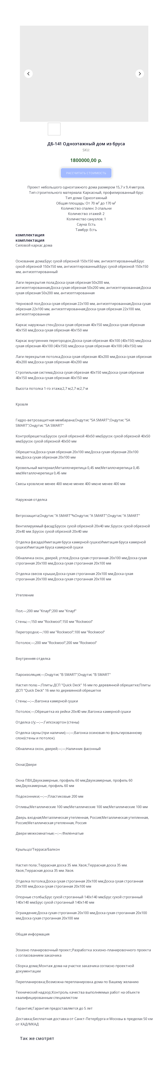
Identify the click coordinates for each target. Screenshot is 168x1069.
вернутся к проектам (26, 6)
